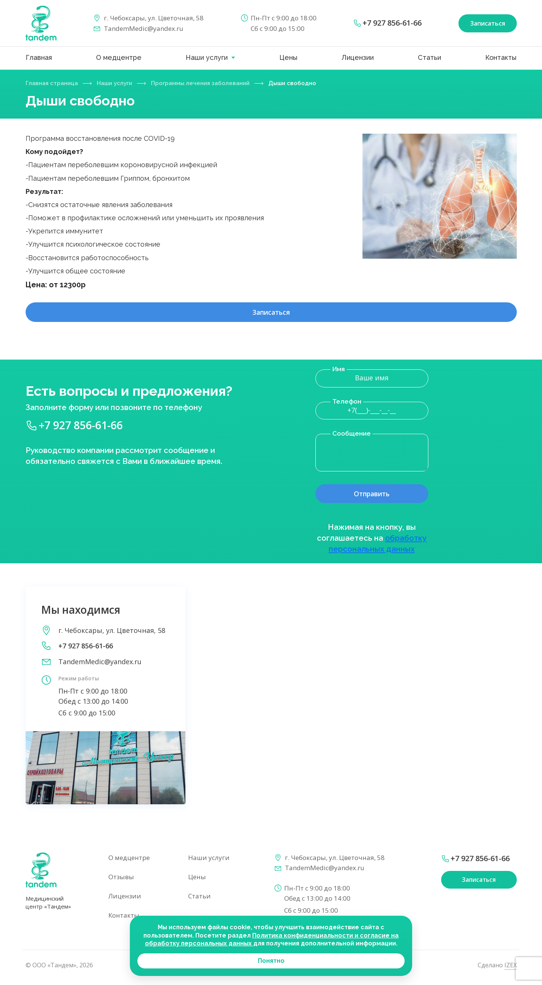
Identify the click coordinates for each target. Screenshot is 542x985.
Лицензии (357, 57)
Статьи (429, 57)
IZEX (510, 968)
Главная (39, 57)
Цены (288, 57)
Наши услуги (207, 57)
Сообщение (351, 436)
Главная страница (54, 83)
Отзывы (121, 880)
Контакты (500, 57)
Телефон (346, 404)
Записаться (271, 314)
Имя (338, 372)
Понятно (271, 960)
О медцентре (119, 57)
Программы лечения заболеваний (210, 83)
